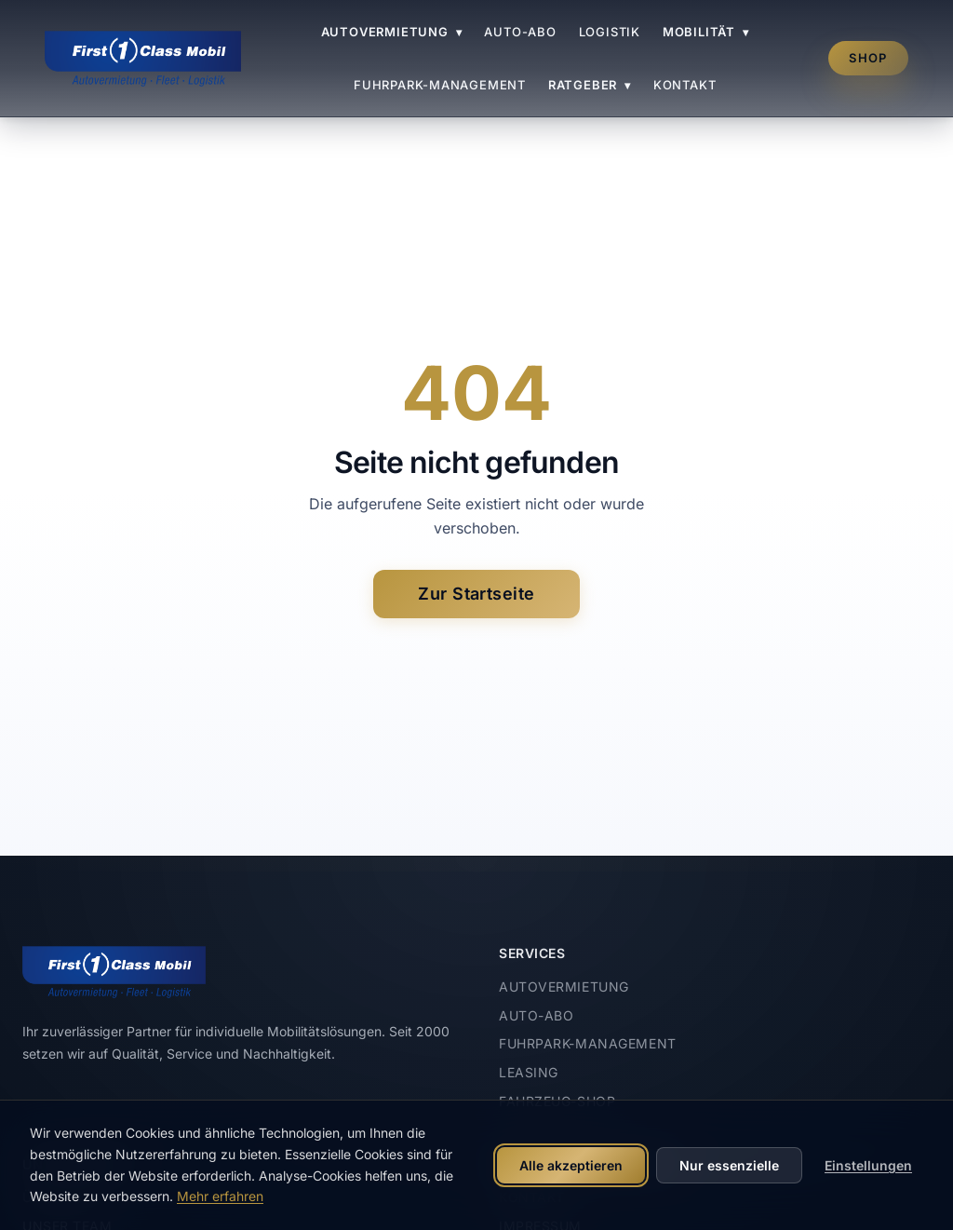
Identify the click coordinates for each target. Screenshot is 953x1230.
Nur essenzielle (729, 1165)
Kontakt (684, 84)
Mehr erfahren (220, 1196)
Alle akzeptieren (571, 1165)
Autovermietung (392, 31)
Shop (868, 57)
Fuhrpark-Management (440, 84)
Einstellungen (868, 1165)
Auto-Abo (520, 31)
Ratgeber (589, 84)
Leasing (528, 1072)
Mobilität (706, 31)
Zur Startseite (476, 593)
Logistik (609, 31)
